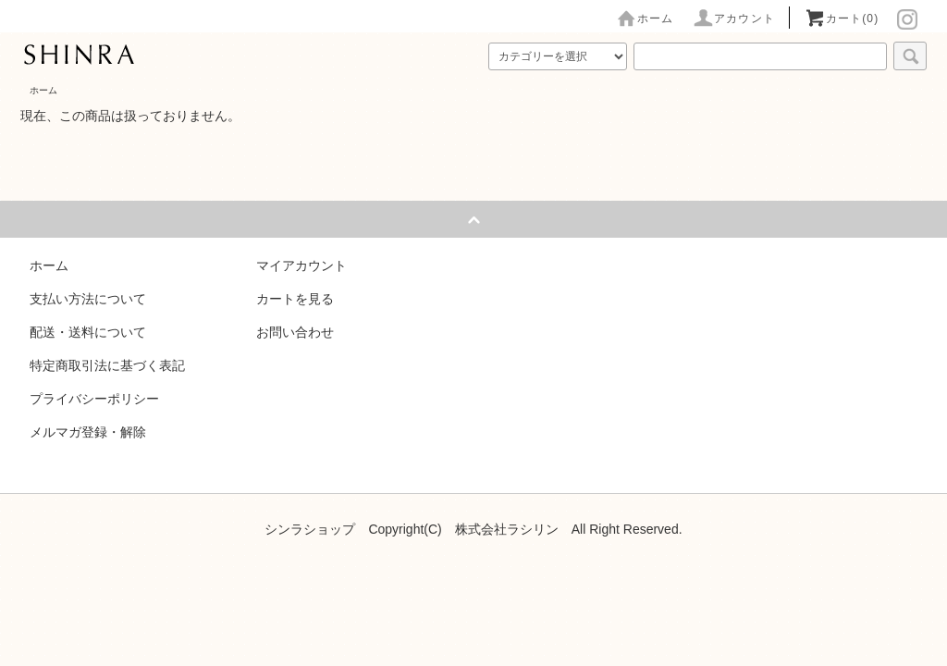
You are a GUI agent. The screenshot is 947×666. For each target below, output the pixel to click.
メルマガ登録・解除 (88, 432)
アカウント (733, 18)
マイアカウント (301, 265)
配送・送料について (88, 332)
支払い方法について (88, 298)
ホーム (644, 18)
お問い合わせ (295, 332)
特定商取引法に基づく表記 (107, 365)
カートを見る (295, 298)
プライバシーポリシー (94, 398)
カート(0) (841, 18)
